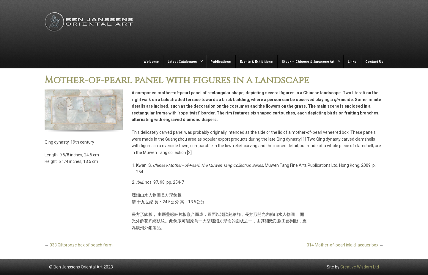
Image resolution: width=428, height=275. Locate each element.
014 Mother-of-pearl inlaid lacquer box (342, 245)
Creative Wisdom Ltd (359, 267)
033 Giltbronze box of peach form (81, 245)
